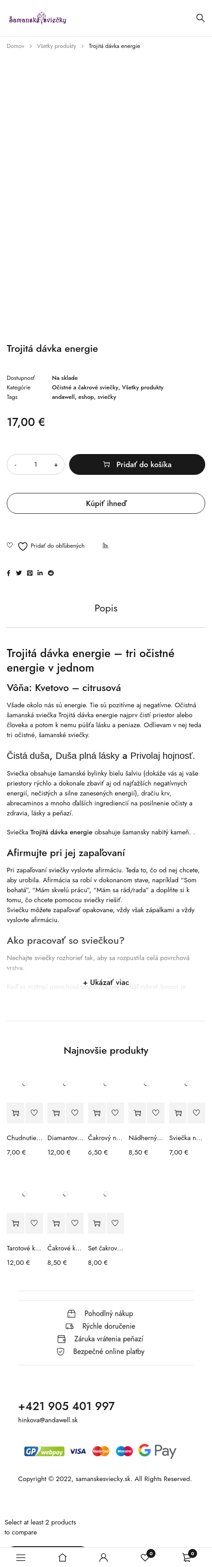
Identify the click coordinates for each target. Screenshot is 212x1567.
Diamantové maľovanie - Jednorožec (65, 1138)
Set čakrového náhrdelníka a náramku (106, 1248)
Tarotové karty (25, 1248)
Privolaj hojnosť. (163, 756)
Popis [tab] (106, 608)
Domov (15, 46)
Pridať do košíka (144, 464)
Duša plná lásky (87, 756)
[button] (15, 1113)
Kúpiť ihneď (106, 503)
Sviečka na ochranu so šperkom (187, 1138)
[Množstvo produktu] (36, 464)
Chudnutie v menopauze (25, 1138)
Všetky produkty (56, 46)
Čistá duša (28, 756)
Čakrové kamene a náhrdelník (65, 1248)
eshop (86, 397)
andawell (63, 397)
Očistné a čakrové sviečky (85, 387)
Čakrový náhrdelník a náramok (106, 1138)
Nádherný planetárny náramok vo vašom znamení (146, 1138)
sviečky (107, 397)
